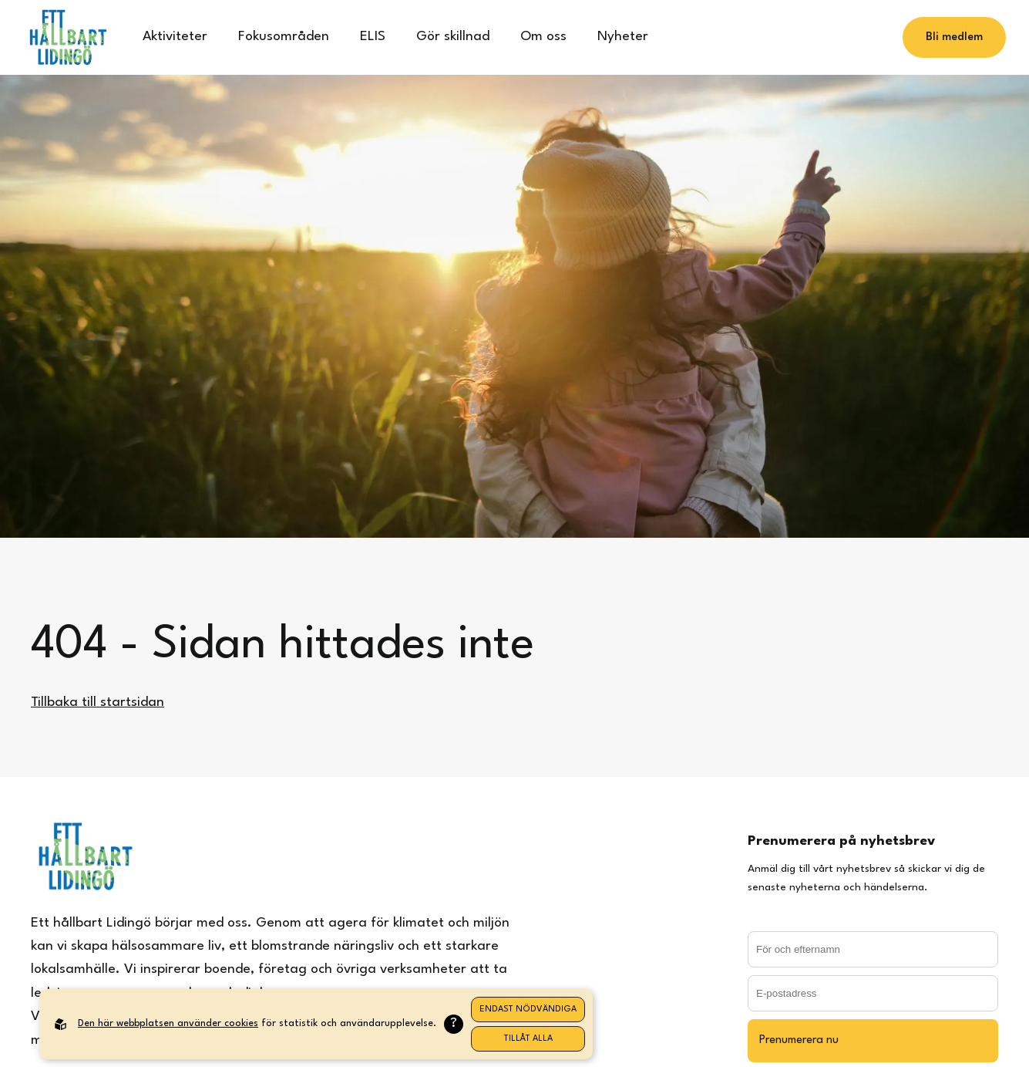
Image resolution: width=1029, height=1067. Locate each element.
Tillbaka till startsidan (97, 702)
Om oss (543, 36)
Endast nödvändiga (528, 1009)
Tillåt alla (528, 1039)
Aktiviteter (175, 36)
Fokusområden (283, 36)
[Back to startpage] (67, 37)
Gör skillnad (452, 36)
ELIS (372, 36)
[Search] (817, 37)
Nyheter (622, 36)
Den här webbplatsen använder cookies (168, 1023)
